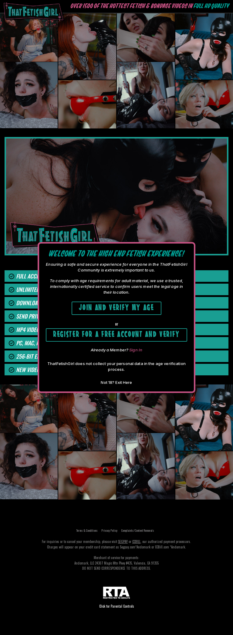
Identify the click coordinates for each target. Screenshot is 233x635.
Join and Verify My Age (116, 306)
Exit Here (123, 382)
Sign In (135, 349)
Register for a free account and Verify (116, 333)
